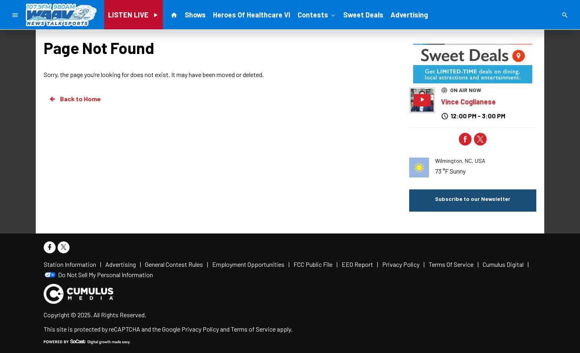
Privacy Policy (200, 329)
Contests (317, 14)
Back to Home (74, 99)
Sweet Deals (363, 14)
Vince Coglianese (468, 101)
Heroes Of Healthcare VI (251, 14)
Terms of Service (253, 329)
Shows (195, 14)
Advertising (409, 14)
